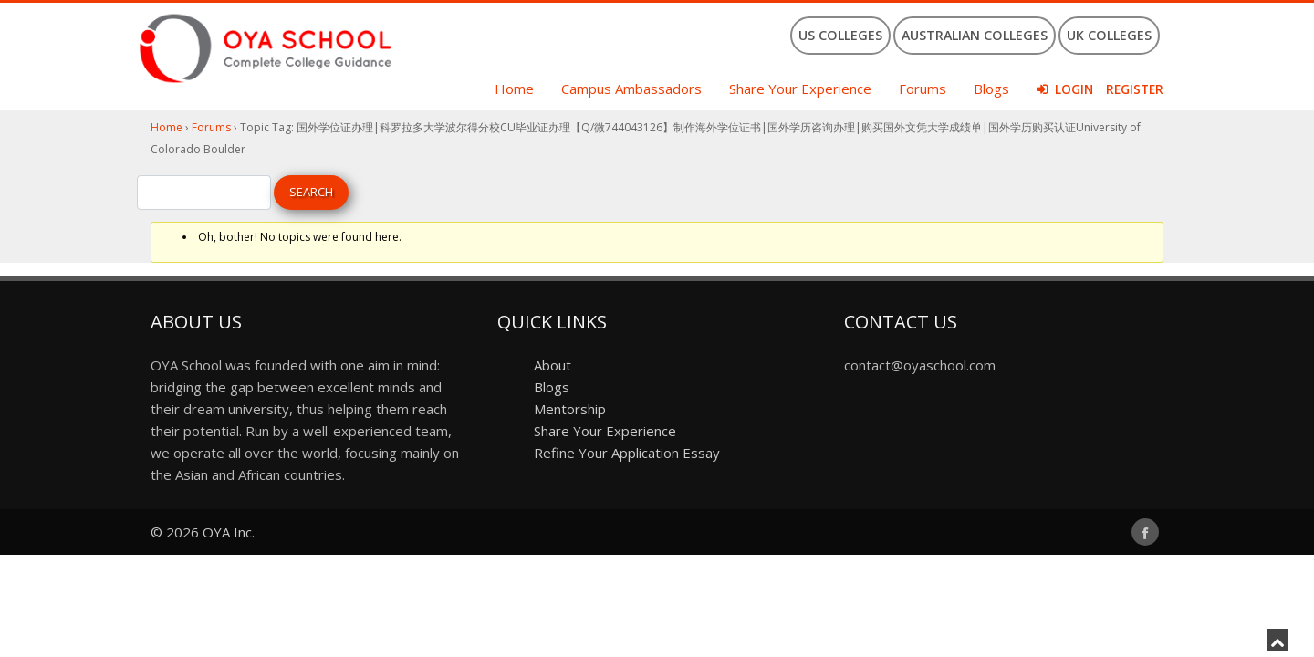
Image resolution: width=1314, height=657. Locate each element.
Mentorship (570, 409)
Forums (922, 88)
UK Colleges (1109, 35)
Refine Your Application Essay (627, 452)
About (552, 365)
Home (514, 88)
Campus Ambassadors (631, 88)
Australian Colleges (975, 35)
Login (1074, 89)
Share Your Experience (800, 88)
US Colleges (840, 35)
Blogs (991, 88)
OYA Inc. (229, 532)
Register (1134, 89)
